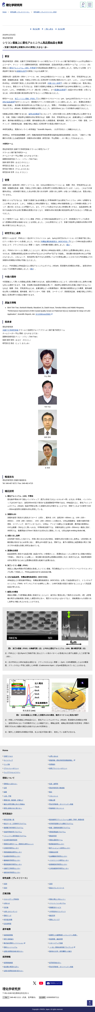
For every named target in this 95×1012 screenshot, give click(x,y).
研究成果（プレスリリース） (20, 12)
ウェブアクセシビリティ (12, 772)
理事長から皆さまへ (10, 784)
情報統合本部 (53, 852)
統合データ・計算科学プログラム (15, 824)
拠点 (50, 792)
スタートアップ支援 (56, 943)
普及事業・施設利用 (56, 939)
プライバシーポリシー (11, 768)
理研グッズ (7, 915)
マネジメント (53, 796)
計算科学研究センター (11, 848)
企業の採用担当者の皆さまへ (13, 951)
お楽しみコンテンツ (10, 911)
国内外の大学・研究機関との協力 (60, 951)
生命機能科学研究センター (58, 856)
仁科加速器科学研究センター (59, 868)
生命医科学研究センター (12, 856)
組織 (5, 792)
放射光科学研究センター (12, 872)
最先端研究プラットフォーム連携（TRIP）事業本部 (66, 819)
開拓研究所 (53, 836)
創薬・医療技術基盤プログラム (59, 828)
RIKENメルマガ (55, 983)
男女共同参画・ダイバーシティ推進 (61, 804)
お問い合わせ (53, 756)
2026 (5, 884)
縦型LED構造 (34, 114)
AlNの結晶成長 (9, 102)
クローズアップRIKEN (11, 899)
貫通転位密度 (61, 90)
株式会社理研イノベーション (14, 943)
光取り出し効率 (55, 83)
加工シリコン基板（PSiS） (26, 99)
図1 (68, 245)
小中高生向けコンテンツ (57, 911)
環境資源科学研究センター (13, 864)
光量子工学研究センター (12, 868)
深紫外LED (22, 71)
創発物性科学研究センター (58, 864)
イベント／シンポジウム (57, 903)
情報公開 (52, 800)
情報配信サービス (55, 907)
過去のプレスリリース (56, 888)
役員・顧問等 (53, 784)
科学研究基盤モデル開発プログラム (61, 824)
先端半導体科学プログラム (13, 832)
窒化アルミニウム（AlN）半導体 (23, 68)
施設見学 (52, 915)
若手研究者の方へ (55, 963)
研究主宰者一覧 (9, 819)
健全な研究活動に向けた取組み (14, 804)
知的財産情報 (8, 935)
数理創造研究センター (56, 844)
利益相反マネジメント (56, 808)
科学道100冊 (8, 919)
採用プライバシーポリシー (58, 768)
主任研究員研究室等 (10, 840)
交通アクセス (8, 756)
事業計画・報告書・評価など (13, 800)
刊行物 (6, 907)
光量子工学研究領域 (10, 330)
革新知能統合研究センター (13, 852)
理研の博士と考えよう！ (57, 899)
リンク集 (7, 764)
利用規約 (52, 764)
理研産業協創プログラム (57, 832)
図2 (31, 269)
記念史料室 (7, 924)
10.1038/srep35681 (44, 314)
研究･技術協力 (9, 939)
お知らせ (7, 903)
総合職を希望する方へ (11, 967)
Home (5, 12)
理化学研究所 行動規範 (57, 788)
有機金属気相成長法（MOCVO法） (55, 241)
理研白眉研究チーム (56, 840)
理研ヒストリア (54, 919)
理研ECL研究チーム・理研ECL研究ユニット (19, 844)
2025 (51, 884)
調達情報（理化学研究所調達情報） (62, 760)
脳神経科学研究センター (12, 860)
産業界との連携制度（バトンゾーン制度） (63, 935)
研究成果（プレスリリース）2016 (45, 12)
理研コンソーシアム (10, 947)
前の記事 (36, 29)
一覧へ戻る (48, 29)
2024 (5, 888)
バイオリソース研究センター (59, 860)
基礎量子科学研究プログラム (13, 828)
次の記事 (61, 29)
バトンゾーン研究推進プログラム (15, 836)
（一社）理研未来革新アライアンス (62, 947)
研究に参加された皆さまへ (13, 808)
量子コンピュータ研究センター (59, 848)
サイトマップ (8, 760)
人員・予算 (7, 796)
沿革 (5, 788)
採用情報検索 (8, 963)
